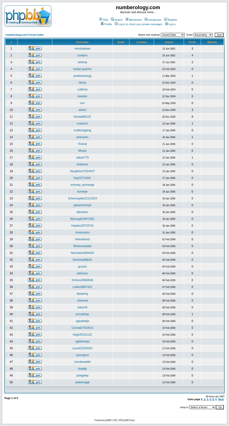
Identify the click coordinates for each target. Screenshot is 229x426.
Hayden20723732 (82, 225)
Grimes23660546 (82, 280)
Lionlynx (82, 55)
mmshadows (82, 48)
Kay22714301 (82, 178)
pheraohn (82, 137)
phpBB (108, 420)
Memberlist (134, 19)
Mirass (82, 150)
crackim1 (82, 123)
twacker (82, 96)
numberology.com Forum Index (24, 34)
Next (221, 399)
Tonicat (82, 144)
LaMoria (82, 89)
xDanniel (82, 300)
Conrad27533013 (82, 327)
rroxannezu (82, 232)
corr (82, 103)
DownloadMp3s (82, 259)
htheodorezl (82, 239)
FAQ (103, 19)
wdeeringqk (82, 382)
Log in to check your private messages (138, 24)
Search (117, 19)
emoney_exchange (82, 184)
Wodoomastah (82, 246)
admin (82, 110)
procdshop (82, 314)
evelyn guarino (82, 69)
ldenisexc (82, 212)
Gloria (82, 82)
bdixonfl (82, 307)
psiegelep (82, 375)
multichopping (82, 130)
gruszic (82, 266)
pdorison (82, 273)
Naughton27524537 (82, 171)
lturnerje (82, 191)
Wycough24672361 (82, 219)
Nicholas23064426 (82, 253)
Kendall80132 (82, 116)
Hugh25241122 (82, 334)
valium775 (82, 157)
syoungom (82, 355)
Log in (170, 24)
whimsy (82, 62)
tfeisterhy (82, 293)
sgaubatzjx (82, 321)
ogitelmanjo (82, 341)
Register (170, 19)
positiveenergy (82, 75)
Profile (106, 24)
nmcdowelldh (82, 362)
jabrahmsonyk (82, 205)
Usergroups (153, 19)
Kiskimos (82, 164)
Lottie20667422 (82, 287)
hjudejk (82, 368)
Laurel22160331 (82, 348)
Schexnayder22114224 (82, 198)
